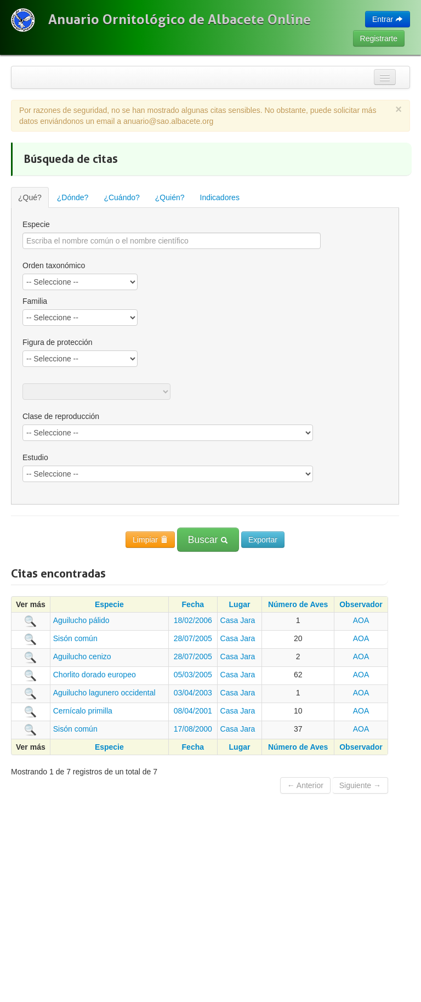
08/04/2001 (193, 710)
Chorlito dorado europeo (94, 674)
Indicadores (220, 197)
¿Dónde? (73, 197)
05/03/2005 (193, 674)
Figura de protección (57, 342)
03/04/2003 (193, 692)
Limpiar (150, 539)
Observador (361, 604)
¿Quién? (170, 197)
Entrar (387, 19)
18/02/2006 (193, 620)
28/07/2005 (193, 638)
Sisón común (75, 638)
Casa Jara (237, 620)
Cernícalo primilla (82, 710)
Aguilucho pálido (81, 620)
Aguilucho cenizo (82, 656)
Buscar (208, 539)
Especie (36, 224)
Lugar (240, 604)
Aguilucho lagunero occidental (104, 692)
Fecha (193, 604)
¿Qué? (30, 197)
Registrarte (378, 38)
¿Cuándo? (121, 197)
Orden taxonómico (53, 265)
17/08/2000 (193, 728)
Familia (34, 301)
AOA (361, 620)
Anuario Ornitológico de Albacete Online (179, 19)
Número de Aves (298, 604)
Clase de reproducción (60, 416)
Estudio (35, 457)
